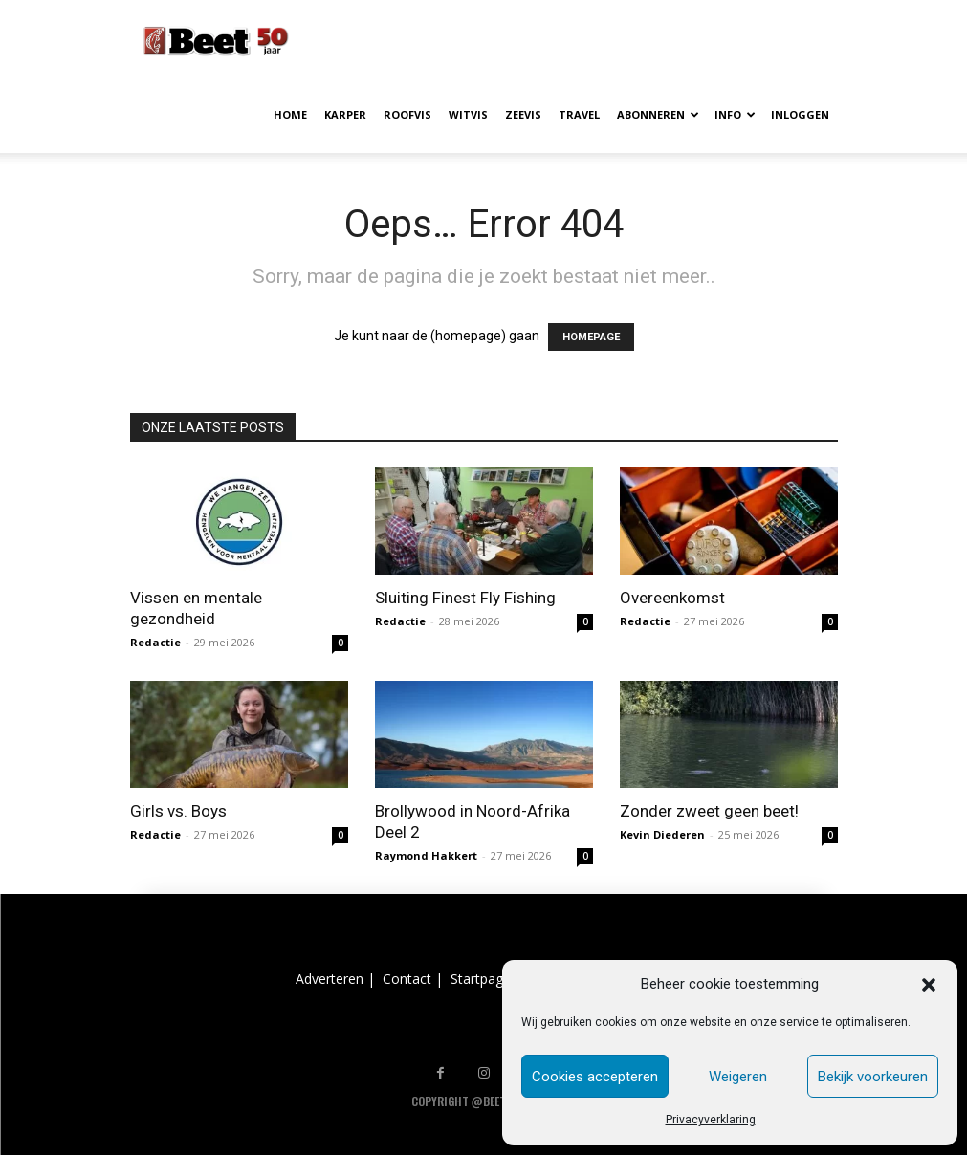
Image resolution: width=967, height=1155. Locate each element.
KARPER (345, 114)
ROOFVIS (407, 114)
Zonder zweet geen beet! (709, 810)
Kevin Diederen (662, 834)
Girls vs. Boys (178, 810)
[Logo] (216, 38)
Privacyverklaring (711, 1119)
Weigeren (738, 1076)
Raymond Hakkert (426, 855)
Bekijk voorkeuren (873, 1076)
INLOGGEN (800, 114)
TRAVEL (579, 114)
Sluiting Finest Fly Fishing (465, 597)
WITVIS (468, 114)
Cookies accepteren (595, 1076)
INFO (735, 114)
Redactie (155, 642)
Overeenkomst (672, 597)
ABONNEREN (658, 114)
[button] (928, 984)
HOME (290, 114)
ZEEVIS (523, 114)
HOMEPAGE (591, 337)
